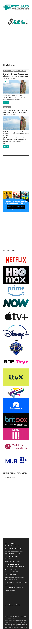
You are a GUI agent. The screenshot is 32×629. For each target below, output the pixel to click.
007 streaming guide (11, 580)
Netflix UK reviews (10, 559)
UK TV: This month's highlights (14, 587)
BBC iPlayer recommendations (14, 548)
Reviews (6, 71)
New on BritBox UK (10, 574)
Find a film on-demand (11, 556)
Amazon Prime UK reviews (12, 561)
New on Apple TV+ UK (11, 572)
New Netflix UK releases (12, 564)
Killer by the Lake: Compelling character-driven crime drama (15, 75)
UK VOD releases (10, 590)
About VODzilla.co (10, 543)
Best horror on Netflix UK (12, 553)
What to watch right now (12, 546)
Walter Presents (20, 71)
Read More (6, 102)
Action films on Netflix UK (12, 605)
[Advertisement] (16, 46)
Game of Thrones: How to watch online (16, 582)
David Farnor (13, 78)
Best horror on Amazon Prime (14, 551)
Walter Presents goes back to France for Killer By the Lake (15, 111)
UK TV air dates (9, 585)
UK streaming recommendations (14, 577)
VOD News (7, 107)
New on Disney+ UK (10, 569)
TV (12, 71)
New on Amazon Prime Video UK (14, 567)
